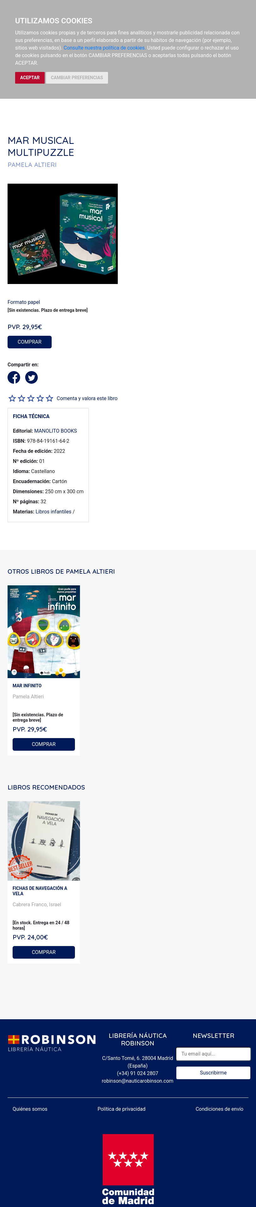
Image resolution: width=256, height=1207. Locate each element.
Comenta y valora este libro (87, 398)
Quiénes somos (30, 1109)
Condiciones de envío (219, 1109)
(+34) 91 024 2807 (137, 1073)
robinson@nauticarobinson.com (137, 1081)
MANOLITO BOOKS (55, 431)
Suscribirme (213, 1073)
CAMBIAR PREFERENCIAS (77, 77)
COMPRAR (30, 342)
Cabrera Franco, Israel (37, 905)
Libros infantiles (53, 512)
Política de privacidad (121, 1109)
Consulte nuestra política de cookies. (105, 48)
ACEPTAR (30, 77)
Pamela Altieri (28, 697)
